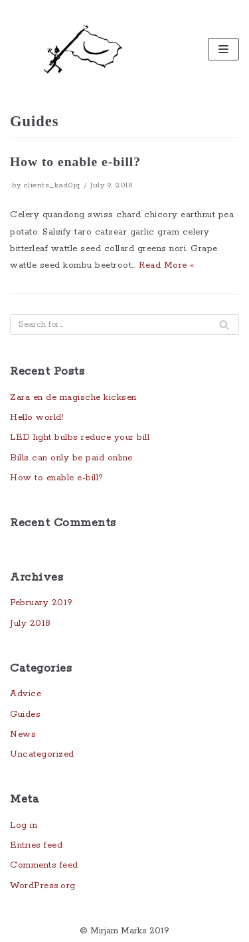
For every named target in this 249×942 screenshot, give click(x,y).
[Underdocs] (83, 49)
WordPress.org (43, 886)
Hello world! (37, 417)
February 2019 (41, 603)
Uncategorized (42, 754)
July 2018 (30, 623)
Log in (23, 825)
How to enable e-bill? (75, 162)
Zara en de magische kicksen (73, 397)
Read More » (167, 265)
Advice (25, 694)
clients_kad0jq (52, 185)
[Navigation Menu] (223, 49)
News (23, 734)
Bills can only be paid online (71, 458)
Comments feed (44, 865)
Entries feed (36, 845)
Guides (25, 714)
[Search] (224, 324)
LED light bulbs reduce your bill (79, 437)
